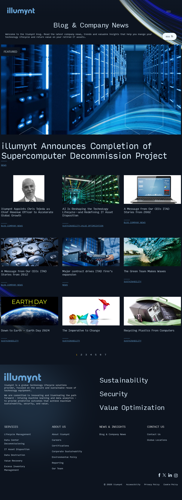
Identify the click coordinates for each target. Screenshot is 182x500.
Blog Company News (12, 225)
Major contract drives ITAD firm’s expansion (90, 257)
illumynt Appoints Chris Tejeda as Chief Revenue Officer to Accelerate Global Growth (29, 196)
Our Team (57, 468)
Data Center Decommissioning (14, 441)
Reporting (58, 462)
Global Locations (157, 440)
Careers (56, 440)
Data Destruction (14, 455)
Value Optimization (92, 225)
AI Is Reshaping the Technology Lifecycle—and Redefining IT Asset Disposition (90, 196)
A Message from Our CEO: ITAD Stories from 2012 (29, 257)
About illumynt (61, 434)
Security (113, 393)
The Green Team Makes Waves (152, 255)
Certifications (60, 445)
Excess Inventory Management (14, 468)
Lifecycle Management (17, 434)
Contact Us (154, 434)
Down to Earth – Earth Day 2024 (29, 314)
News (3, 165)
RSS (169, 36)
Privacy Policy (152, 484)
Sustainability (71, 225)
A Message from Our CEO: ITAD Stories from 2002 (152, 194)
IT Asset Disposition (17, 449)
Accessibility (133, 484)
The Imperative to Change (90, 314)
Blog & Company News (112, 434)
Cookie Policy (170, 484)
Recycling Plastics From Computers (152, 314)
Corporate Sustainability (67, 451)
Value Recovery (13, 460)
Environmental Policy (64, 457)
